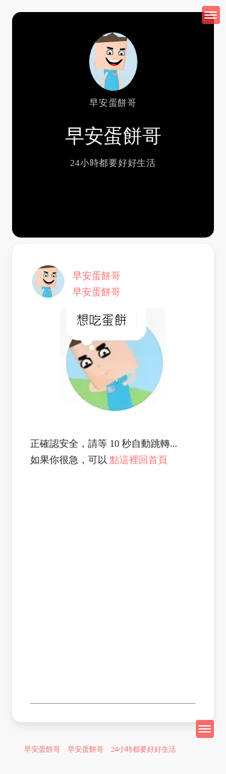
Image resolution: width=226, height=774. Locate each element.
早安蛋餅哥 (96, 276)
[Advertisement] (113, 585)
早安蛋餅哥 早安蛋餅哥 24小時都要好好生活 (100, 749)
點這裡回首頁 (139, 460)
